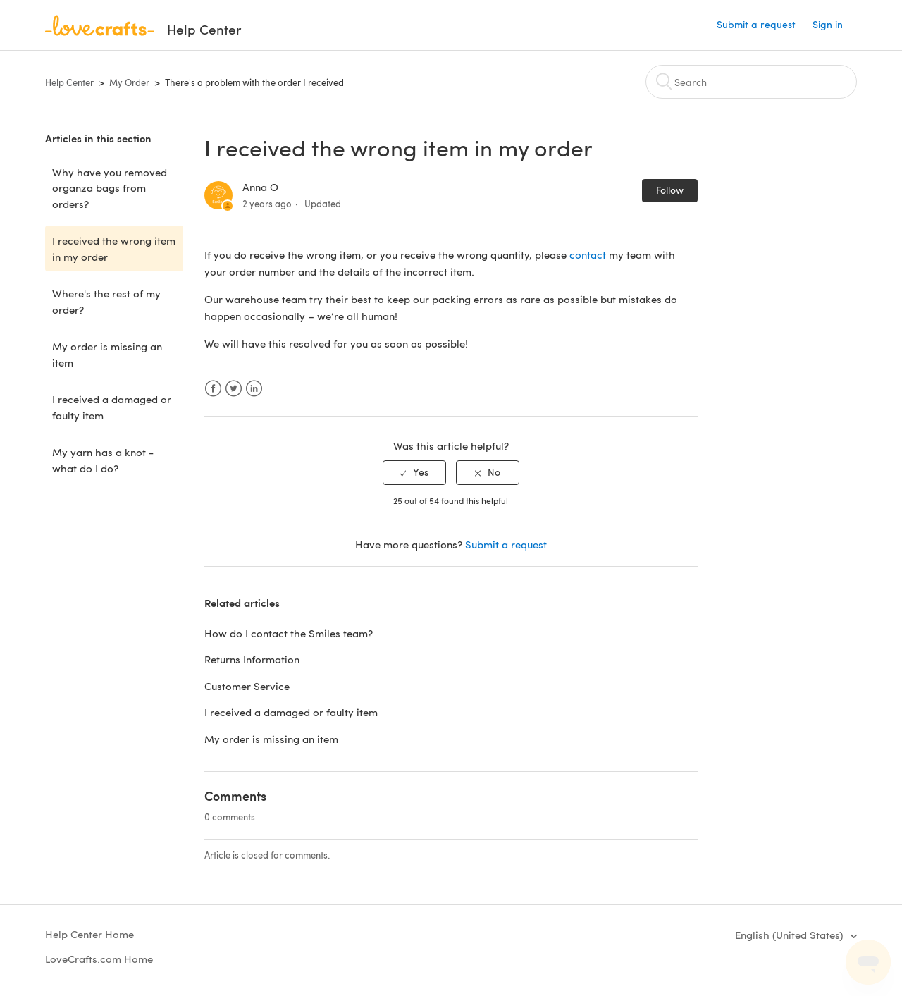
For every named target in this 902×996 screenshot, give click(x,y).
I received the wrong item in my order (113, 248)
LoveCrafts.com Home (99, 959)
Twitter (233, 389)
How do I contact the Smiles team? (288, 633)
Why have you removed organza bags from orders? (109, 188)
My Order (129, 82)
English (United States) (790, 935)
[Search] (751, 82)
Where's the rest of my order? (106, 301)
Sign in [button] (828, 24)
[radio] (414, 472)
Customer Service (247, 686)
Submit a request (756, 24)
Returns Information (251, 659)
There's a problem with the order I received (254, 82)
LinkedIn (254, 389)
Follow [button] (670, 190)
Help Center (69, 82)
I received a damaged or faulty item (111, 407)
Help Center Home (89, 934)
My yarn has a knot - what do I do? (103, 460)
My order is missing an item (107, 354)
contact (589, 254)
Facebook (213, 389)
